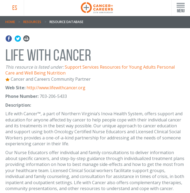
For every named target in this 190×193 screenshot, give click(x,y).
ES (14, 7)
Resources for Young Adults (128, 67)
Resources (32, 22)
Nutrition (56, 73)
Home (10, 22)
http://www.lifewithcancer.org (55, 88)
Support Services (82, 67)
